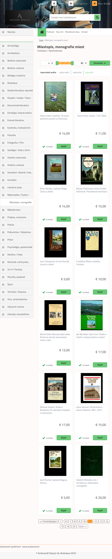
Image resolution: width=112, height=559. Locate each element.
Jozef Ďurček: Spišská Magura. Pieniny (53, 481)
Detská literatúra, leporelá (20, 90)
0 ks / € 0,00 (104, 3)
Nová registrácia (80, 3)
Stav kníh (59, 31)
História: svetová (15, 165)
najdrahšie (77, 72)
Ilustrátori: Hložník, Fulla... (20, 172)
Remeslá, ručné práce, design (18, 263)
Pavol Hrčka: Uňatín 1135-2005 (91, 115)
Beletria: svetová (15, 68)
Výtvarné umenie (15, 306)
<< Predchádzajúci (48, 521)
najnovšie (89, 72)
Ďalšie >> (82, 526)
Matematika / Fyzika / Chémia (18, 196)
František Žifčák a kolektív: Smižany (88, 263)
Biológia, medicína (16, 75)
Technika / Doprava (16, 292)
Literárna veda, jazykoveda (14, 188)
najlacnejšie (64, 72)
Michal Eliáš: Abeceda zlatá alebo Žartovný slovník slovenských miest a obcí (55, 337)
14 (107, 521)
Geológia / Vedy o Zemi (18, 150)
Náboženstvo (13, 209)
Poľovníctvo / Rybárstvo (19, 232)
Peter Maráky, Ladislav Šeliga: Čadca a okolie (53, 190)
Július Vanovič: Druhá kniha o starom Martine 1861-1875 (89, 409)
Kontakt (84, 31)
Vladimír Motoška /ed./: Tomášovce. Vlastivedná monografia (87, 483)
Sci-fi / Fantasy (14, 269)
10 (84, 521)
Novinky (11, 32)
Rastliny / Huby (14, 254)
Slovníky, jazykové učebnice (16, 278)
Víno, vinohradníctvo (17, 299)
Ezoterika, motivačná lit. (19, 127)
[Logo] (20, 17)
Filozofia (11, 135)
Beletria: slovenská (16, 60)
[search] (97, 17)
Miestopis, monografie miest (21, 203)
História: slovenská (16, 157)
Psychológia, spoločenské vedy (19, 248)
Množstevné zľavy (72, 31)
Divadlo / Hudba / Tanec (19, 98)
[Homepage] (42, 32)
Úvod (41, 40)
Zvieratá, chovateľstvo (18, 314)
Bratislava (12, 83)
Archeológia (13, 45)
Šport (10, 284)
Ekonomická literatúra (18, 105)
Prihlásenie (60, 3)
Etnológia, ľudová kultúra (19, 113)
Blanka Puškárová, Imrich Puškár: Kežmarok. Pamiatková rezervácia (91, 190)
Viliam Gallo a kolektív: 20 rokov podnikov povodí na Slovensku (54, 117)
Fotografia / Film (15, 142)
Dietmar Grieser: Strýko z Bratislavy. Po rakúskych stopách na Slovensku (55, 410)
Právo (10, 239)
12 (95, 521)
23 (74, 526)
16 (68, 526)
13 (101, 521)
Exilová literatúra (15, 120)
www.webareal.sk (31, 546)
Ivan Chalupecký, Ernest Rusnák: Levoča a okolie (54, 263)
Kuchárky (11, 180)
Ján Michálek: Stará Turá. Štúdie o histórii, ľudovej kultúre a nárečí (91, 336)
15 (62, 526)
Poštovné (50, 31)
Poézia (10, 224)
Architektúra (13, 53)
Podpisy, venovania (16, 217)
